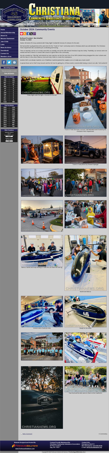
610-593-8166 (97, 446)
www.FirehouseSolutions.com (25, 448)
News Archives (5, 47)
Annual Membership (7, 32)
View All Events (9, 73)
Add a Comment (27, 434)
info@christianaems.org (94, 447)
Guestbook (4, 50)
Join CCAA (4, 41)
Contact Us (4, 53)
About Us (3, 35)
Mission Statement (7, 38)
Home (2, 30)
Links (2, 44)
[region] (9, 43)
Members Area (5, 56)
